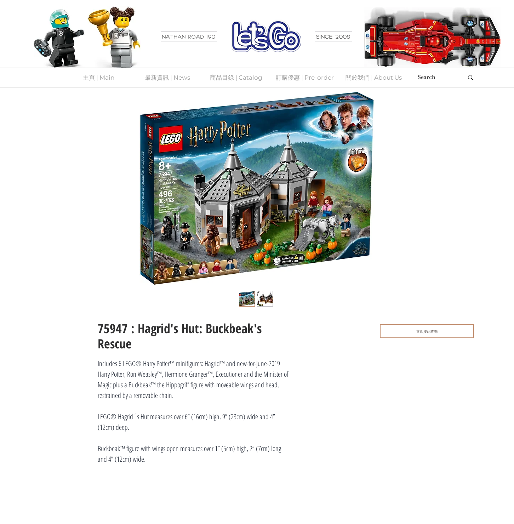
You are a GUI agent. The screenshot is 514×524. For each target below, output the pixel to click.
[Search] (435, 77)
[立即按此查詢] (427, 331)
